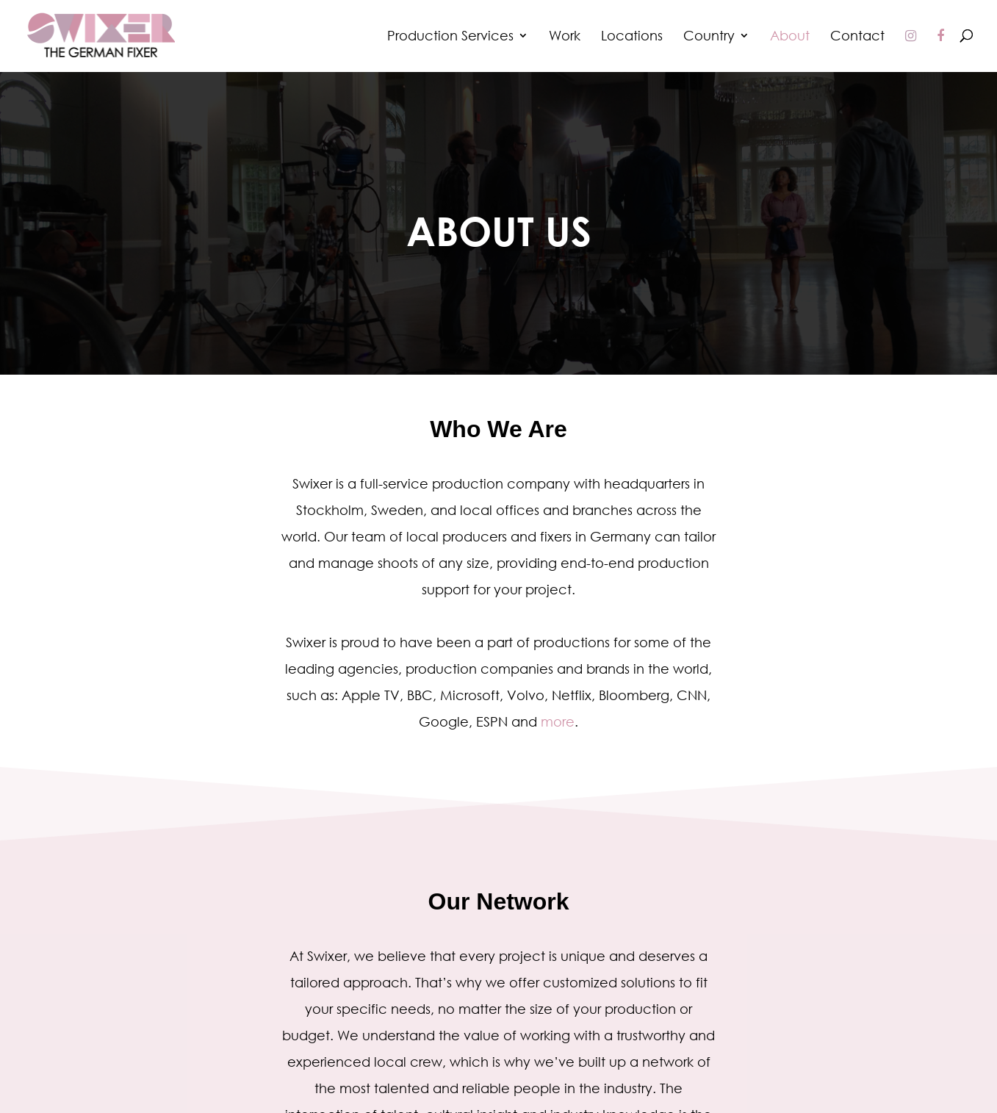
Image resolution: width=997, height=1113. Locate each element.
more (558, 721)
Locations (632, 36)
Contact (857, 36)
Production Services (450, 36)
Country (709, 36)
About (790, 36)
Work (564, 36)
